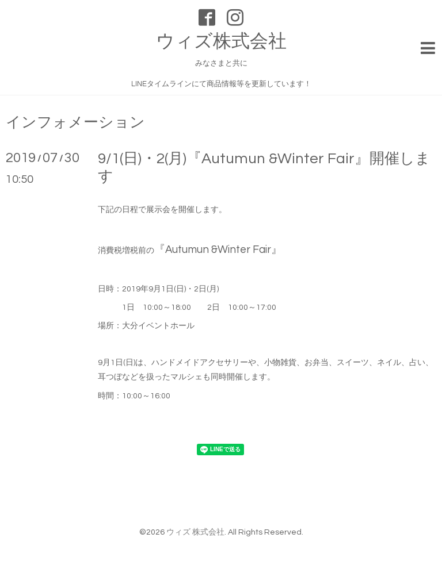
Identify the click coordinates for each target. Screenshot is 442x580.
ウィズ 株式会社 (195, 532)
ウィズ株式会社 (221, 41)
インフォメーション (75, 122)
